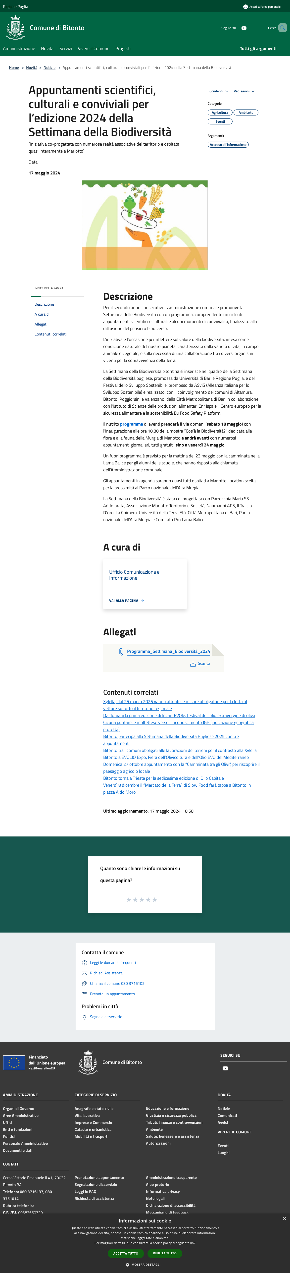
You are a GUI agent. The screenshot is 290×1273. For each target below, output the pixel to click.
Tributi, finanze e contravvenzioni (174, 1122)
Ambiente (154, 1129)
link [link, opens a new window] (192, 1243)
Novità (31, 67)
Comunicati (227, 1115)
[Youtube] (237, 27)
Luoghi (224, 1153)
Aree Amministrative (21, 1115)
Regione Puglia (15, 6)
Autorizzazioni (158, 1143)
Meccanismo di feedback (167, 1212)
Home (14, 67)
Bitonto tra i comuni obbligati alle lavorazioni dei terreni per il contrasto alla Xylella (180, 750)
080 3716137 (31, 1192)
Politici (9, 1136)
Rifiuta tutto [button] (165, 1253)
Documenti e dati (17, 1150)
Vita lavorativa (87, 1115)
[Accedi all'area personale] (262, 6)
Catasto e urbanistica (93, 1129)
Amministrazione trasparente (171, 1177)
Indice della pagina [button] (49, 288)
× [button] (284, 1219)
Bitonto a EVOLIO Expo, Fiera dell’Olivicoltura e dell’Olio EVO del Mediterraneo (176, 757)
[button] (145, 1264)
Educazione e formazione (167, 1108)
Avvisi (223, 1122)
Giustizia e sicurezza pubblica (171, 1115)
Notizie (49, 67)
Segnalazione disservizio (96, 1184)
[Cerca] (281, 28)
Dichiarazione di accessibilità (170, 1205)
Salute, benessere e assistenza (172, 1136)
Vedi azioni (245, 91)
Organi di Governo (18, 1108)
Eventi (223, 1146)
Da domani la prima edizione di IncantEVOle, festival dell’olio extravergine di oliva (179, 715)
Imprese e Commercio (93, 1122)
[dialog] (145, 1243)
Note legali (155, 1198)
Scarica (199, 663)
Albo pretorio (157, 1184)
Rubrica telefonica (18, 1206)
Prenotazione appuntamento (99, 1177)
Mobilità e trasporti (91, 1136)
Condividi (219, 91)
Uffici (7, 1122)
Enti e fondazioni (17, 1129)
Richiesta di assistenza (94, 1198)
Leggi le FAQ (85, 1191)
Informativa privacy (163, 1191)
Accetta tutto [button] (125, 1253)
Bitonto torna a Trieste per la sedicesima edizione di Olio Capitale (163, 778)
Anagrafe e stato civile (94, 1108)
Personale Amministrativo (25, 1143)
